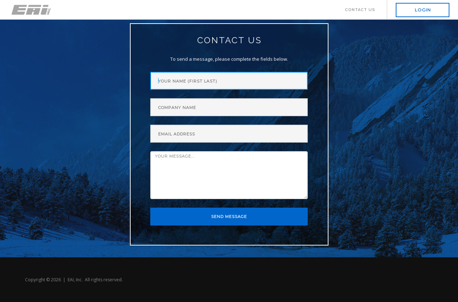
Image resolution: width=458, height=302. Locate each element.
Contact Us (360, 10)
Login (423, 10)
